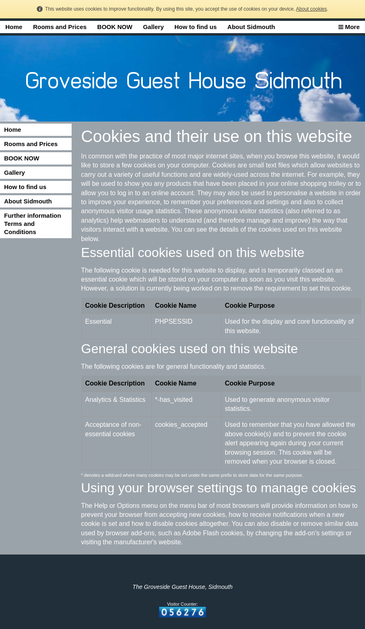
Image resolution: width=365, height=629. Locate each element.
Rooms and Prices (60, 26)
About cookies (311, 9)
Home (14, 26)
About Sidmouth (251, 26)
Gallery (153, 26)
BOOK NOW (115, 26)
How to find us (195, 26)
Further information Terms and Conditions (32, 223)
